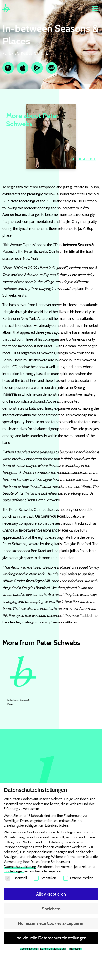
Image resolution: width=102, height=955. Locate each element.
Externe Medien (78, 879)
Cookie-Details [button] (29, 949)
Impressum (75, 949)
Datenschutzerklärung (20, 867)
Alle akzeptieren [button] (51, 895)
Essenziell (16, 879)
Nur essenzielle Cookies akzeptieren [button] (51, 924)
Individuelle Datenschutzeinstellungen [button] (51, 939)
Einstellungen (14, 872)
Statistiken (45, 879)
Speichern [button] (51, 909)
